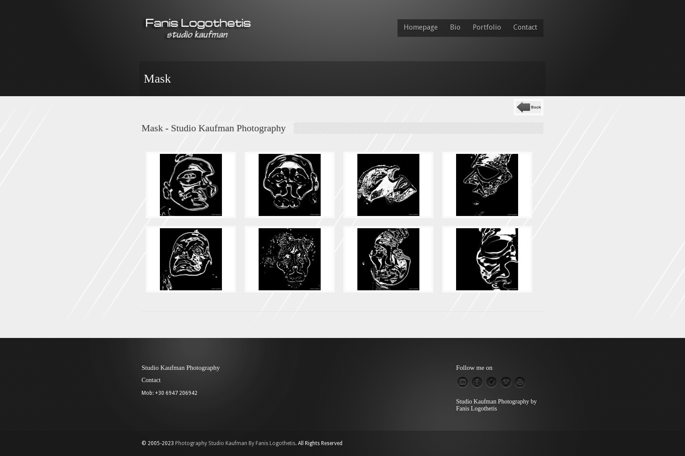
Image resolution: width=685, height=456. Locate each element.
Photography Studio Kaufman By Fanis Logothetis (235, 443)
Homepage (421, 27)
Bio (455, 27)
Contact (525, 27)
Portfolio (487, 27)
